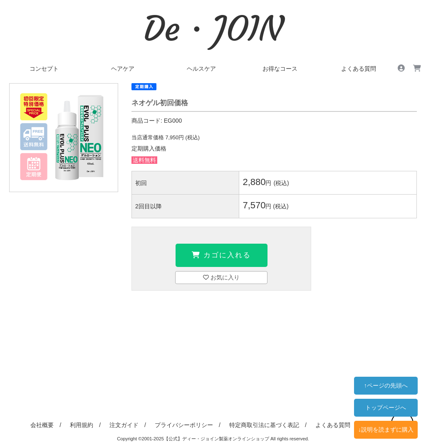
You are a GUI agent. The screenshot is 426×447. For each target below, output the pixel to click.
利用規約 (81, 425)
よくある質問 (358, 68)
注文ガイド (124, 425)
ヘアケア (122, 68)
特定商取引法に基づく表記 (264, 425)
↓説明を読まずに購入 (386, 429)
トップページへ (385, 407)
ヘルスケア (201, 68)
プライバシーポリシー (184, 425)
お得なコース (280, 68)
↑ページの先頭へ (386, 385)
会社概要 (42, 425)
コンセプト (44, 68)
